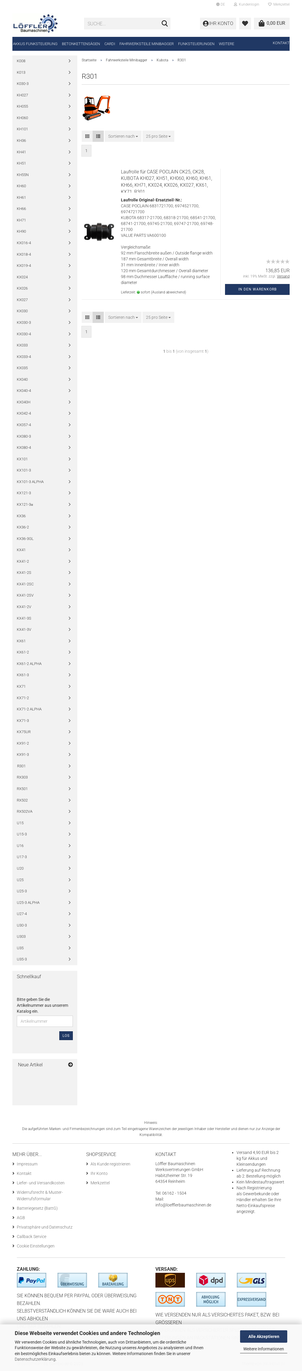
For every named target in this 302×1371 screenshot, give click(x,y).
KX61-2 (23, 652)
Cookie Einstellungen (36, 1246)
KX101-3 (24, 470)
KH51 (21, 163)
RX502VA (24, 811)
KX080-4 (24, 447)
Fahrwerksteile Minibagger (146, 44)
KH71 (21, 220)
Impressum (27, 1164)
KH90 (21, 231)
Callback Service (31, 1236)
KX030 (22, 311)
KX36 (21, 516)
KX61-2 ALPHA (29, 663)
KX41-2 (23, 561)
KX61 (21, 641)
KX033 (22, 345)
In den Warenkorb (257, 289)
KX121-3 (24, 493)
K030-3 (23, 83)
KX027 (22, 300)
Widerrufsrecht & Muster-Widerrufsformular (40, 1195)
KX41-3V (24, 629)
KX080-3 (24, 436)
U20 (20, 868)
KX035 (22, 368)
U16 (20, 845)
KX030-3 (24, 322)
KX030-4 (24, 334)
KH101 (22, 129)
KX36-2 (23, 527)
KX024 (22, 277)
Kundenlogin (246, 4)
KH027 (22, 95)
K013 (21, 72)
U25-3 (22, 891)
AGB (21, 1217)
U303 (21, 936)
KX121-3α (25, 504)
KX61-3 (23, 675)
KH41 (21, 152)
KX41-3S (24, 618)
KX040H (23, 402)
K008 (21, 61)
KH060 (22, 118)
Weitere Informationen (263, 1349)
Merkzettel (279, 4)
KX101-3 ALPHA (30, 482)
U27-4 (22, 914)
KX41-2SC (25, 584)
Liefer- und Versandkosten (41, 1182)
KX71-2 (23, 698)
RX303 (22, 777)
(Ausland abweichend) (168, 292)
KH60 (21, 186)
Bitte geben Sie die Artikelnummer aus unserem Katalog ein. (42, 1005)
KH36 (21, 140)
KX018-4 (24, 254)
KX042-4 (24, 413)
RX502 (22, 800)
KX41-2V (24, 607)
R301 (21, 766)
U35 (20, 948)
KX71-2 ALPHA (29, 709)
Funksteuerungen (196, 44)
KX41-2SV (25, 595)
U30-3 (22, 925)
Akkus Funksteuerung (35, 44)
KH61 (21, 197)
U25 (20, 880)
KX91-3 (23, 754)
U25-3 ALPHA (28, 902)
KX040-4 (24, 390)
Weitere (226, 44)
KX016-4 (24, 243)
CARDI (109, 44)
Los (66, 1036)
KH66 (21, 208)
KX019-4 (24, 265)
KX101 (22, 459)
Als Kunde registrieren (110, 1164)
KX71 (21, 686)
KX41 (21, 550)
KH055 (22, 106)
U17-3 (22, 857)
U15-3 (22, 834)
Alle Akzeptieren (263, 1336)
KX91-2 (23, 743)
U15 (20, 823)
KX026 (22, 288)
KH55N (23, 175)
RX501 (22, 789)
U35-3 (22, 959)
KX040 (22, 379)
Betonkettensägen (81, 44)
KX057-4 (24, 425)
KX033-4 (24, 356)
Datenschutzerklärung (35, 1359)
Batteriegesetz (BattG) (37, 1208)
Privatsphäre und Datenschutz (45, 1227)
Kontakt (281, 43)
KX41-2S (24, 572)
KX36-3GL (25, 538)
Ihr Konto (99, 1173)
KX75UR (24, 732)
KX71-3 (23, 720)
